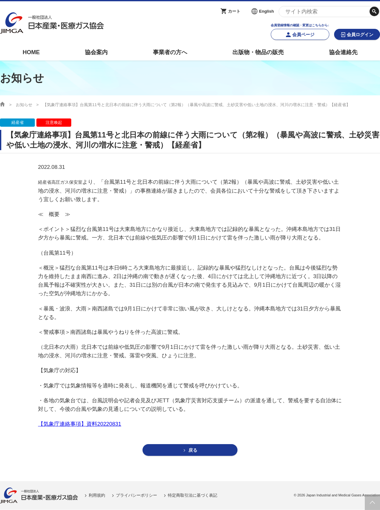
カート (234, 11)
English (266, 11)
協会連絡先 (343, 52)
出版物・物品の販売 (258, 52)
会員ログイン (360, 34)
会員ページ (303, 34)
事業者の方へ (170, 52)
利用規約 (97, 495)
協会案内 (96, 52)
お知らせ (24, 104)
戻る (193, 450)
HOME (31, 52)
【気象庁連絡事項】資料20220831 (79, 424)
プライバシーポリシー (136, 495)
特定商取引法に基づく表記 (192, 495)
